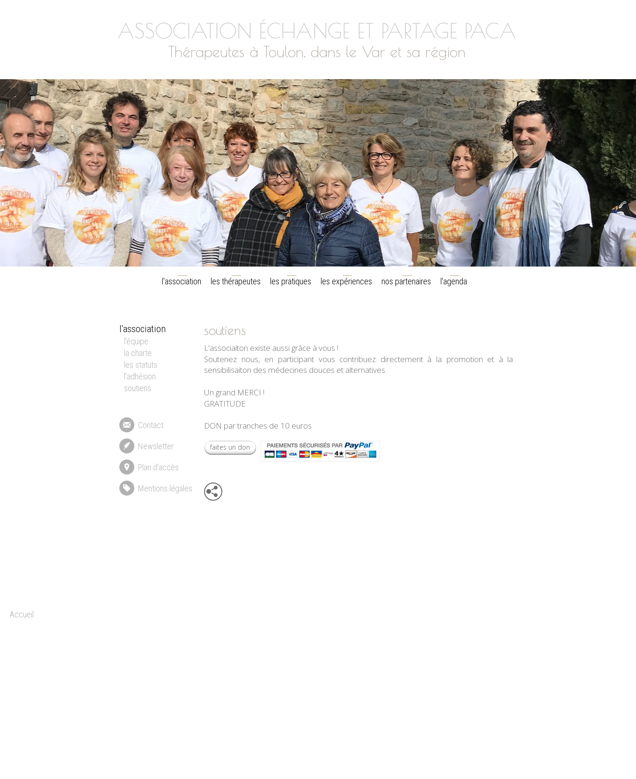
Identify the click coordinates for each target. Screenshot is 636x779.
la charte (138, 353)
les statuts (140, 365)
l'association (181, 281)
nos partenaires (406, 281)
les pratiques (290, 281)
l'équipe (136, 341)
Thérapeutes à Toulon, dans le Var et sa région (316, 51)
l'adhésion (140, 376)
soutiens (137, 388)
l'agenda (453, 281)
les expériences (346, 281)
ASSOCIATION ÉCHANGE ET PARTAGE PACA (316, 31)
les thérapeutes (236, 281)
